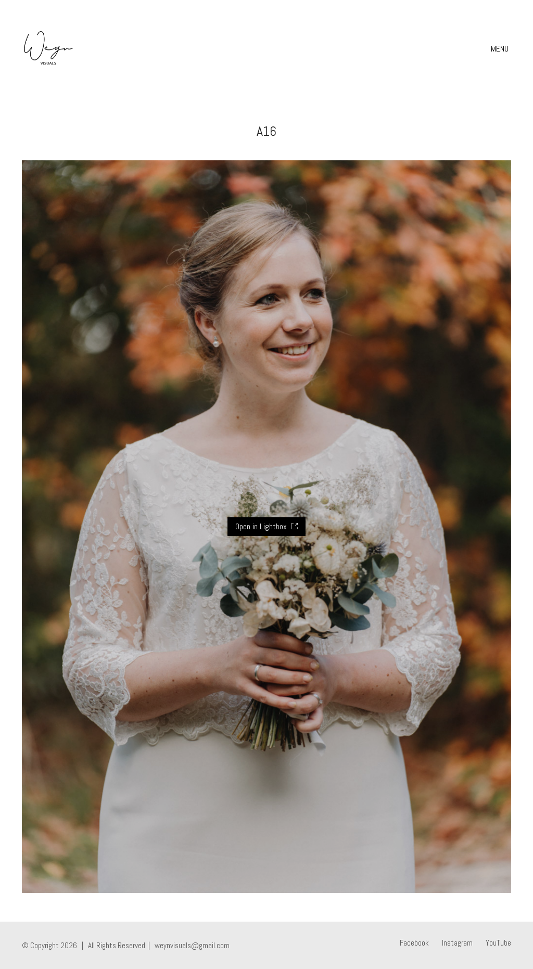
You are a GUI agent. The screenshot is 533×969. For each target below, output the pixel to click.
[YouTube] (498, 943)
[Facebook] (414, 943)
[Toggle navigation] (501, 49)
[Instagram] (457, 943)
